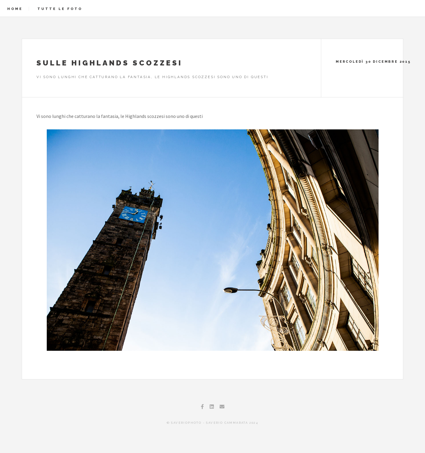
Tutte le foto (59, 9)
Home (15, 9)
